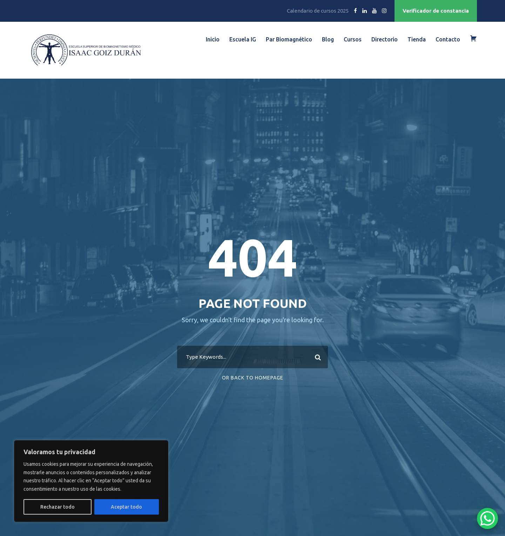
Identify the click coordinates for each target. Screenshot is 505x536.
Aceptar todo (126, 507)
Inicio (213, 39)
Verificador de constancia (436, 11)
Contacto (448, 39)
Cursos (353, 39)
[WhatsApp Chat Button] (487, 518)
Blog (328, 39)
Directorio (384, 39)
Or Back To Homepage (252, 378)
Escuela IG (242, 39)
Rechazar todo (57, 507)
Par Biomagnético (289, 39)
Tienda (417, 39)
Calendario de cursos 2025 (318, 11)
